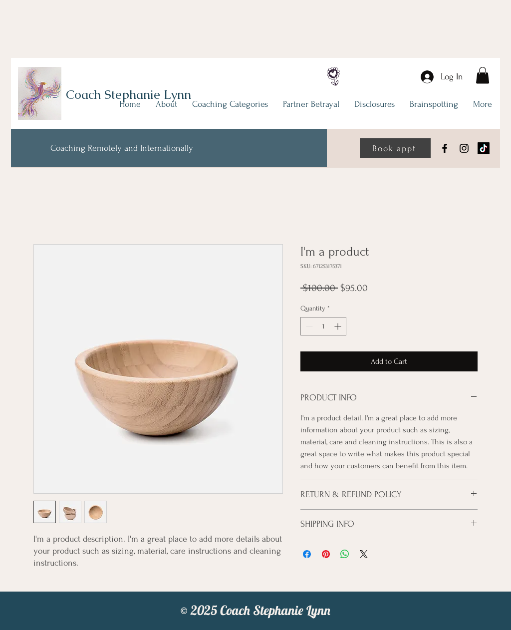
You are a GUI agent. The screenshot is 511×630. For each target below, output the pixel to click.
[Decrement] (308, 326)
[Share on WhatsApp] (345, 554)
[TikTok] (484, 148)
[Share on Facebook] (307, 554)
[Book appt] (395, 148)
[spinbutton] (323, 326)
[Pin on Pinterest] (326, 554)
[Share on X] (364, 554)
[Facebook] (445, 148)
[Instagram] (464, 148)
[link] (483, 75)
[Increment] (338, 326)
